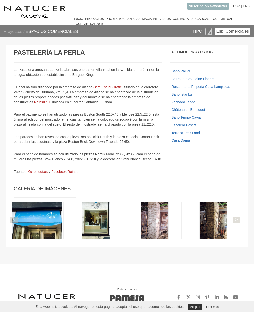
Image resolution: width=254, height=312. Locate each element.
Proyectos (13, 31)
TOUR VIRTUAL (222, 19)
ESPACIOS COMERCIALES (52, 31)
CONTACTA (181, 19)
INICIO (78, 19)
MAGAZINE (150, 19)
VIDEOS (165, 19)
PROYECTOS (115, 19)
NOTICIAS (133, 19)
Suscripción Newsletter (208, 6)
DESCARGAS (199, 19)
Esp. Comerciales (232, 31)
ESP (236, 6)
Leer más (212, 307)
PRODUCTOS (94, 19)
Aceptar (195, 307)
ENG (246, 6)
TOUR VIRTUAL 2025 (88, 24)
